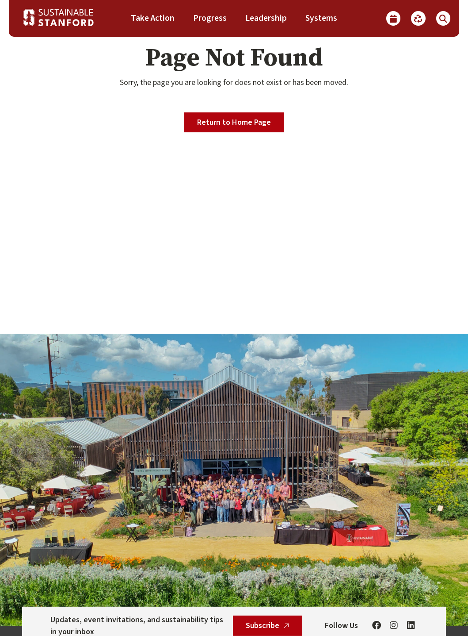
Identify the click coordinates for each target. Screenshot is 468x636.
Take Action (153, 18)
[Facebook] (376, 625)
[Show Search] (443, 18)
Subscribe (267, 625)
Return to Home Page (234, 122)
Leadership (266, 18)
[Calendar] (393, 18)
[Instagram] (393, 625)
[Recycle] (418, 18)
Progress (210, 18)
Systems (321, 18)
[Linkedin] (411, 625)
